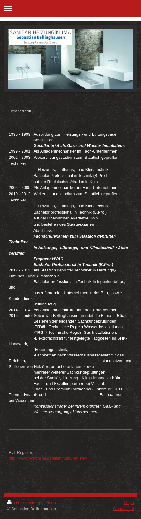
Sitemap (48, 503)
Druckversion (23, 503)
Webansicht (123, 508)
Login (129, 502)
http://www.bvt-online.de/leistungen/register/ (48, 458)
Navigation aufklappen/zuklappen (70, 8)
